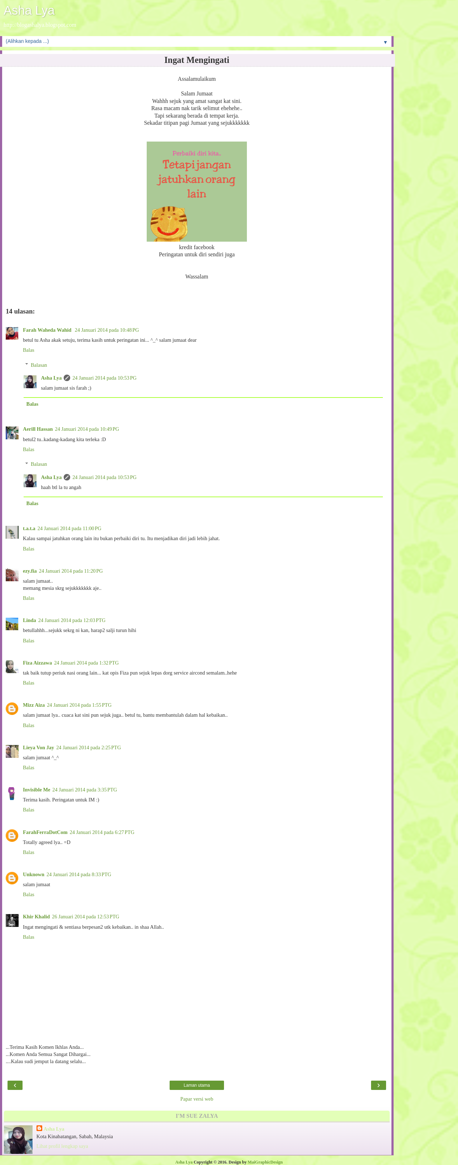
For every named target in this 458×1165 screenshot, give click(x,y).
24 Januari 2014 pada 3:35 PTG (84, 790)
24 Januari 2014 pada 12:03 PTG (72, 620)
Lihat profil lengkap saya (62, 1146)
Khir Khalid (36, 916)
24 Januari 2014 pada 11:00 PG (70, 528)
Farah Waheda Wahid (48, 330)
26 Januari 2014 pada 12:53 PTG (85, 916)
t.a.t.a (29, 528)
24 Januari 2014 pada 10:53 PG (104, 378)
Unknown (33, 874)
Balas (28, 350)
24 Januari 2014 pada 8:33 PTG (79, 874)
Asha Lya (29, 10)
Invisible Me (36, 790)
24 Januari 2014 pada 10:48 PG (107, 330)
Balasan (39, 365)
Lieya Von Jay (38, 747)
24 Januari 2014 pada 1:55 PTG (79, 705)
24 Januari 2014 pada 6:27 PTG (102, 832)
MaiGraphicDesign (265, 1162)
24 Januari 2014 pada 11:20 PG (71, 571)
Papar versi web (196, 1099)
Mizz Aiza (34, 705)
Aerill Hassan (38, 429)
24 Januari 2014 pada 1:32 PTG (86, 663)
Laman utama (197, 1085)
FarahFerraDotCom (45, 832)
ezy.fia (30, 571)
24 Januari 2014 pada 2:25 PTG (88, 747)
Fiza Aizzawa (37, 663)
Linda (29, 620)
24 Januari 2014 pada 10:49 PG (87, 429)
